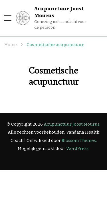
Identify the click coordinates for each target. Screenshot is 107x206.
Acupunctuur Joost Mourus (59, 12)
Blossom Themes (79, 140)
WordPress (77, 148)
